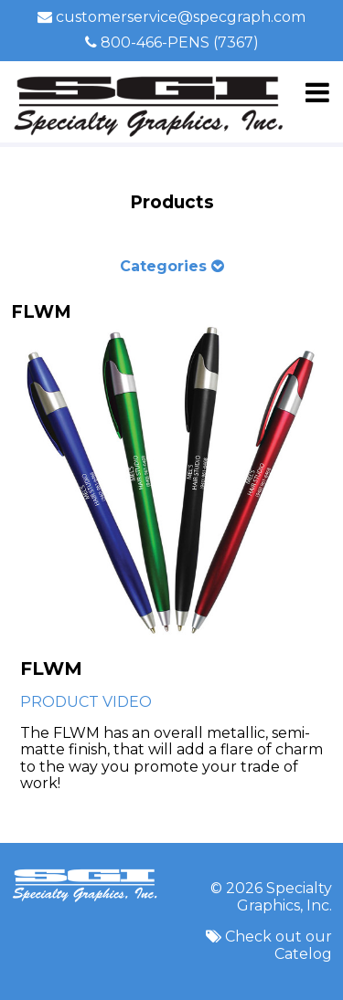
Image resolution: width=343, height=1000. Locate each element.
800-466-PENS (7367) (180, 42)
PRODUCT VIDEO (86, 702)
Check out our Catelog (278, 945)
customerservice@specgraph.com (180, 17)
